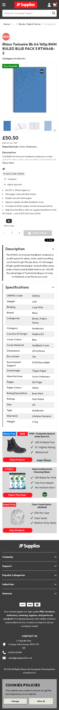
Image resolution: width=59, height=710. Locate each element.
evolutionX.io (29, 672)
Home (6, 24)
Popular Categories (13, 575)
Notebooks (50, 24)
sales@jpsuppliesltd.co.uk (20, 658)
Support (7, 565)
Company (7, 556)
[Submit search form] (53, 13)
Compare (10, 179)
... (14, 24)
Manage (15, 701)
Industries (8, 584)
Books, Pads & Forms (29, 24)
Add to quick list (13, 184)
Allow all (41, 701)
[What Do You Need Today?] (29, 13)
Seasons (7, 593)
